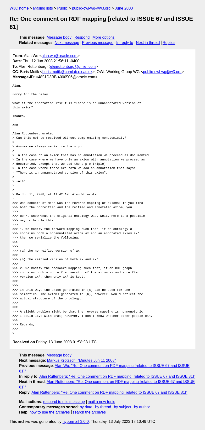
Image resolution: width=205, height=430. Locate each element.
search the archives (89, 412)
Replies (169, 43)
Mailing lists (43, 8)
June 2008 (124, 8)
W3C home (19, 8)
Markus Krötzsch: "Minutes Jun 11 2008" (81, 360)
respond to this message (64, 402)
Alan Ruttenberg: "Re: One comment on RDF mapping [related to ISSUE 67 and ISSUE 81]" (117, 376)
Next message (67, 43)
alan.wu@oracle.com (60, 56)
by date (86, 407)
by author (142, 407)
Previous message (98, 43)
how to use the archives (50, 412)
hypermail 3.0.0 (75, 421)
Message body (59, 37)
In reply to (124, 43)
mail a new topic (101, 402)
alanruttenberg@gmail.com (73, 66)
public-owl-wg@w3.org (91, 8)
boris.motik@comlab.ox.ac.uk (67, 72)
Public (62, 8)
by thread (103, 407)
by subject (122, 407)
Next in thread (148, 43)
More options (104, 37)
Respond (82, 37)
